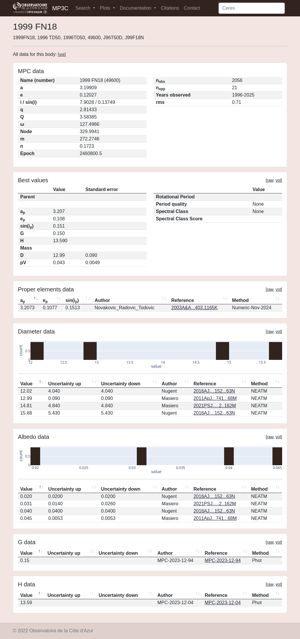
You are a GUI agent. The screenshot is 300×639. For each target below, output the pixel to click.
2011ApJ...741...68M (215, 398)
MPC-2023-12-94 (223, 560)
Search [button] (84, 8)
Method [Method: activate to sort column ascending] (240, 300)
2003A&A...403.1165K (194, 307)
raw (270, 180)
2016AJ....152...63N (214, 391)
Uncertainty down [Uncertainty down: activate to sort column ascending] (120, 383)
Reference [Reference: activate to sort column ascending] (182, 300)
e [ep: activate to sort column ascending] (45, 301)
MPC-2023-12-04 (223, 602)
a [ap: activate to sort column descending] (22, 301)
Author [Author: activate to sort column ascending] (102, 300)
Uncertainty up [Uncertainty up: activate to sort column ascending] (64, 383)
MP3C (60, 8)
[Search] (252, 8)
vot (62, 54)
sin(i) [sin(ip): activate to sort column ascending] (72, 301)
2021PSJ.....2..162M (214, 405)
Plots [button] (106, 8)
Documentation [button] (136, 8)
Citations (170, 8)
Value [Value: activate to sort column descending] (26, 383)
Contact (192, 8)
